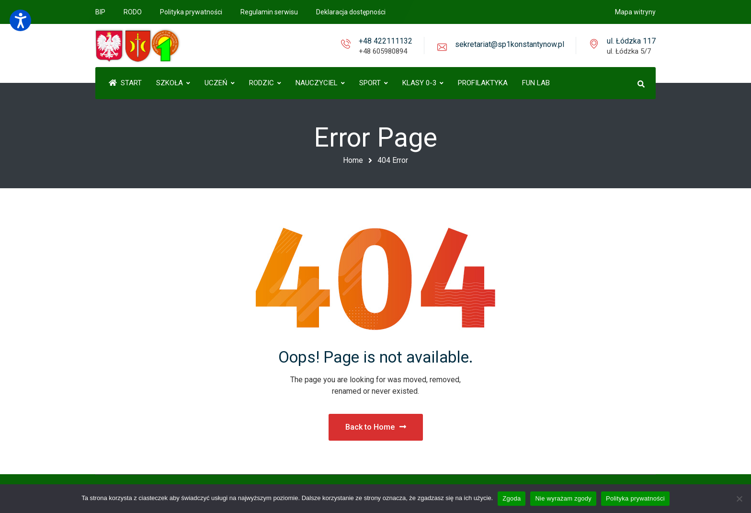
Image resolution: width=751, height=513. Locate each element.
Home (353, 160)
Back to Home (375, 427)
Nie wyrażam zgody (563, 498)
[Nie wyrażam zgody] (739, 498)
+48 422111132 (385, 41)
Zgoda (511, 498)
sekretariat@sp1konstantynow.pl (509, 44)
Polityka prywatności (635, 498)
